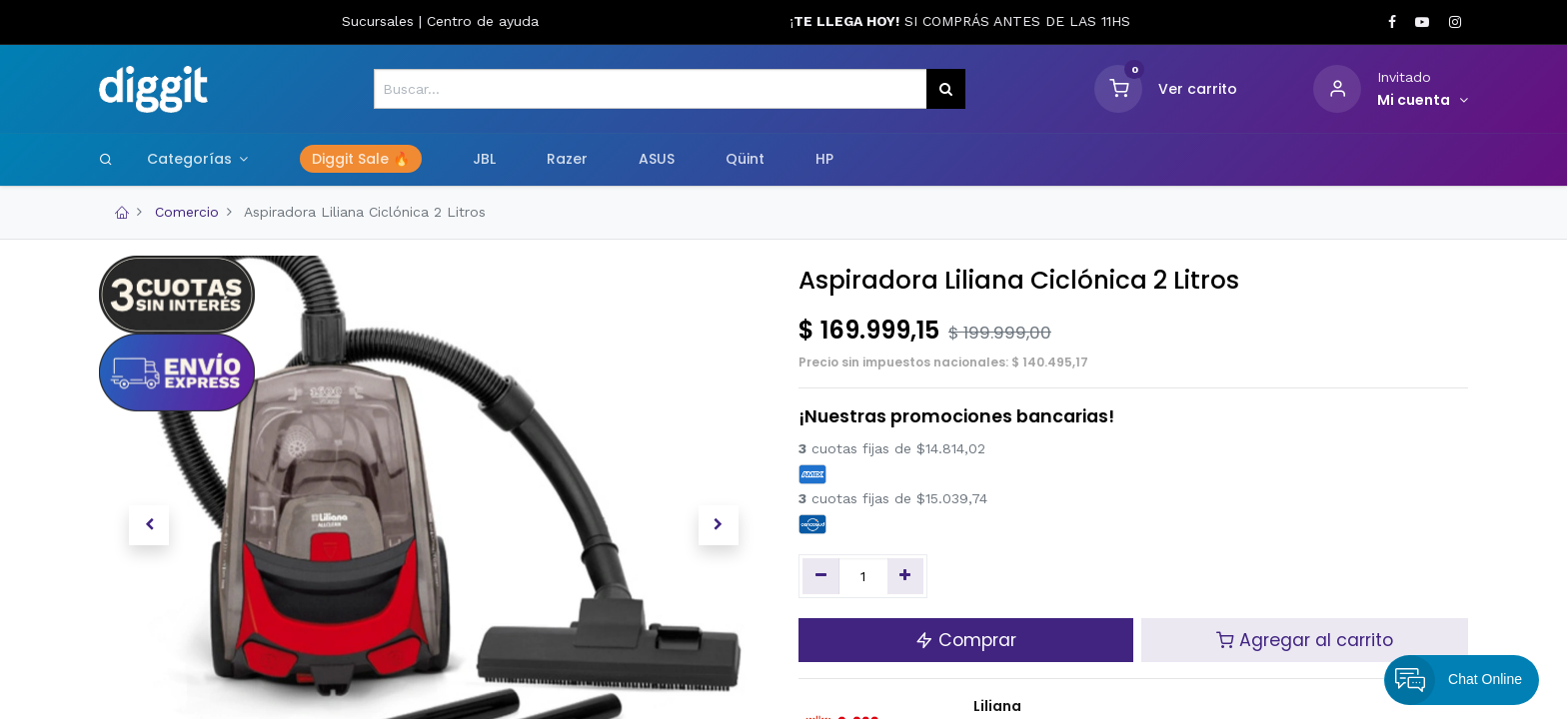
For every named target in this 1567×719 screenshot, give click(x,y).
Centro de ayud (479, 21)
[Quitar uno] (820, 576)
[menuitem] (360, 160)
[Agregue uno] (905, 576)
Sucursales (380, 21)
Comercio (187, 212)
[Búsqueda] (945, 89)
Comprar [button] (965, 640)
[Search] (106, 159)
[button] (149, 525)
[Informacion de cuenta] (1422, 101)
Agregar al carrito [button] (1304, 640)
